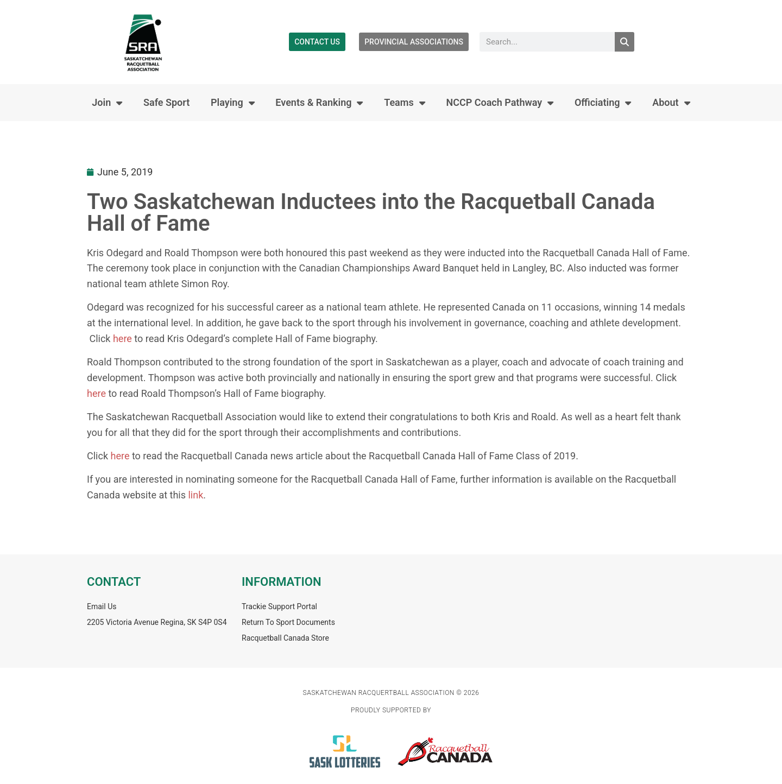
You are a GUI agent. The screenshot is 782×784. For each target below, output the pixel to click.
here (122, 338)
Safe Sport (166, 102)
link (195, 495)
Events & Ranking (319, 102)
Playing (233, 102)
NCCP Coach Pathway (499, 102)
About (671, 102)
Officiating (603, 102)
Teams (404, 102)
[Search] (624, 42)
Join (107, 102)
